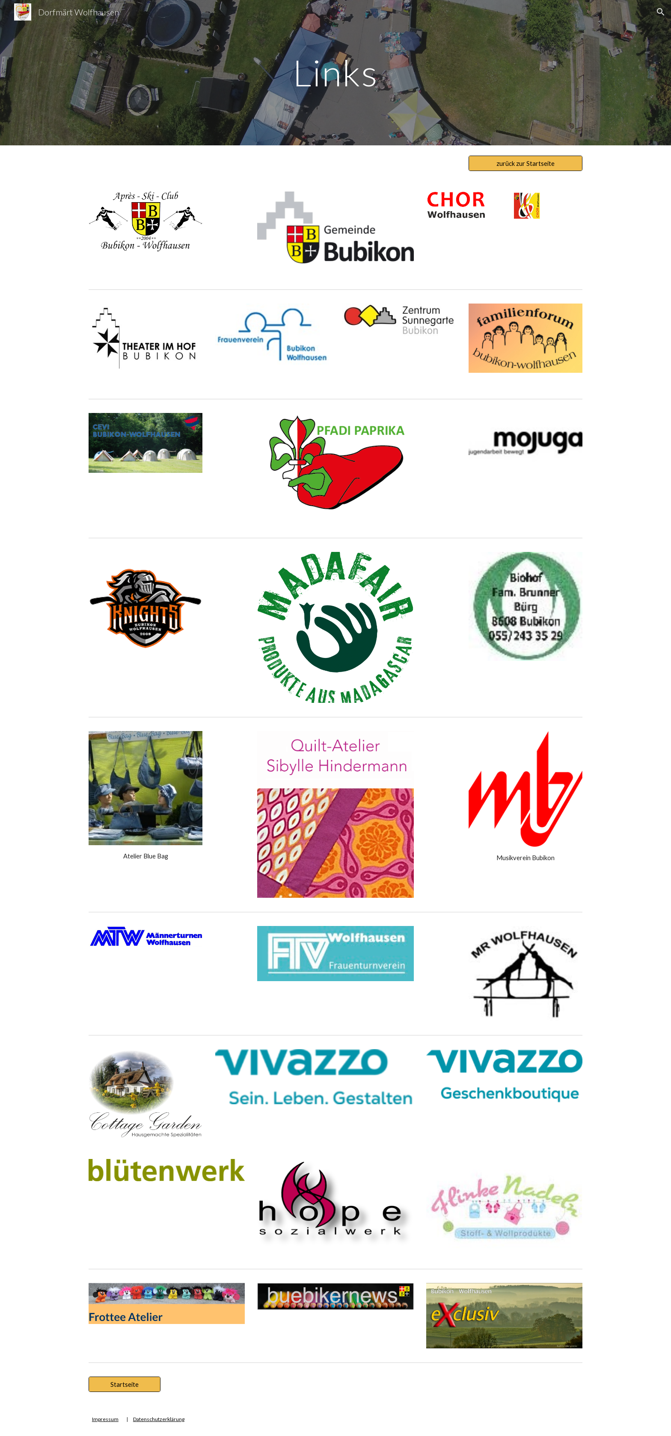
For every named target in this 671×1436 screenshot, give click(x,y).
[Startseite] (124, 1384)
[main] (335, 72)
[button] (660, 12)
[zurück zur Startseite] (525, 163)
